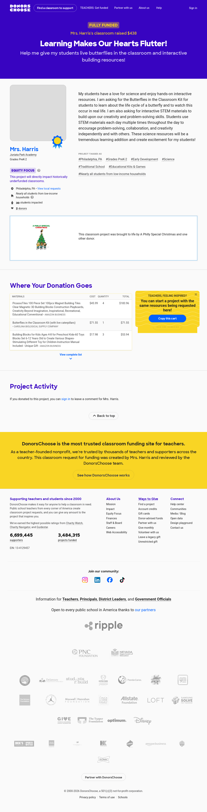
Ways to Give (148, 499)
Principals (88, 599)
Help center (177, 504)
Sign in (193, 8)
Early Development (145, 159)
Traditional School (92, 167)
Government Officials (153, 599)
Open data (176, 518)
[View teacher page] (38, 113)
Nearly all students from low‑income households (113, 174)
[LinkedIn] (97, 580)
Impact (110, 509)
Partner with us (123, 7)
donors (21, 208)
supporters (31, 537)
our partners (145, 610)
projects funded (79, 537)
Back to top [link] (104, 416)
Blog (183, 513)
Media (174, 513)
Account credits (147, 509)
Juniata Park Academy (23, 154)
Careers (110, 527)
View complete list (71, 357)
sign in (65, 399)
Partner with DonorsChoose (103, 776)
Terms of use (107, 796)
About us (144, 7)
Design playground (181, 522)
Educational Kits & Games (127, 167)
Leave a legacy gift (149, 537)
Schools (122, 796)
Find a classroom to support (55, 8)
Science (169, 159)
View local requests (49, 188)
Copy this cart (167, 318)
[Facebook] (109, 580)
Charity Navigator (20, 527)
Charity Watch (74, 523)
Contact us (176, 527)
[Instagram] (85, 580)
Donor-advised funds (150, 518)
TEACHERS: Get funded (94, 7)
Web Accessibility (116, 532)
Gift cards (144, 513)
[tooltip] (39, 170)
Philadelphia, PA (91, 159)
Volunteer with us (148, 532)
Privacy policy (88, 796)
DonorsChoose (20, 8)
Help (159, 7)
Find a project (146, 504)
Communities (178, 509)
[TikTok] (122, 580)
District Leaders (112, 599)
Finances (111, 518)
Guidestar (42, 527)
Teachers (70, 599)
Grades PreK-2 (117, 159)
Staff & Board (114, 522)
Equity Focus (113, 513)
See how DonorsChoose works (103, 475)
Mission (111, 504)
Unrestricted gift (147, 541)
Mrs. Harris (24, 149)
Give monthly (146, 527)
